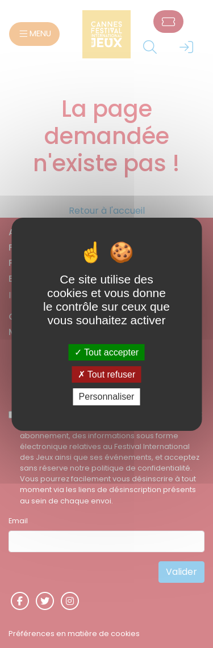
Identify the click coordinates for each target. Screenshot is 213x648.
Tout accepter (106, 352)
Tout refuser (107, 374)
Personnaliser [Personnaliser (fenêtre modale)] (107, 396)
